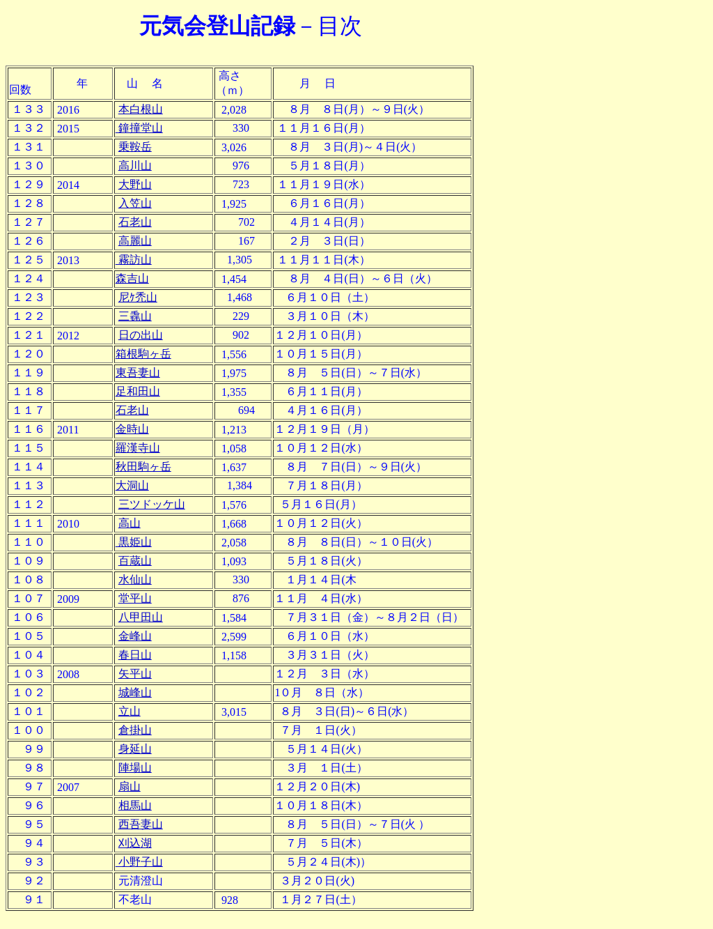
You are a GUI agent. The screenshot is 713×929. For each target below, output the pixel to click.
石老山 (135, 222)
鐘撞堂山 (139, 128)
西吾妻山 (140, 824)
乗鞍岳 (135, 147)
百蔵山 (135, 561)
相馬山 (135, 805)
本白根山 (140, 109)
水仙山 (135, 579)
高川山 (135, 165)
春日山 (135, 655)
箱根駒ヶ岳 (143, 354)
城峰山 (135, 692)
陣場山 (135, 768)
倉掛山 (135, 730)
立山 (129, 711)
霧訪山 (134, 260)
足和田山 (138, 391)
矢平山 (135, 674)
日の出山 (140, 335)
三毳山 (135, 316)
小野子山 (139, 862)
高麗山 (135, 241)
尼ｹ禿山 (137, 297)
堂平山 (135, 598)
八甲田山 (140, 617)
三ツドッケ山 (151, 504)
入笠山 (135, 203)
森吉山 (132, 278)
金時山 (132, 429)
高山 (129, 523)
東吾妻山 (138, 372)
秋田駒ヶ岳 (143, 467)
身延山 (135, 749)
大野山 (135, 184)
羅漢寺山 (138, 448)
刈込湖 (135, 843)
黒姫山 (134, 542)
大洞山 (132, 485)
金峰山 (135, 636)
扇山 (129, 786)
